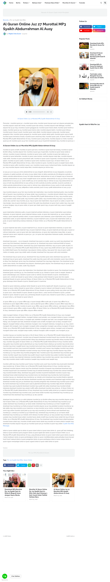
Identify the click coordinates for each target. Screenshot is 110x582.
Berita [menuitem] (18, 3)
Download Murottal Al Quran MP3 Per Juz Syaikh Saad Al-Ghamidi (97, 86)
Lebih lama (70, 536)
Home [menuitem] (11, 3)
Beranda (5, 20)
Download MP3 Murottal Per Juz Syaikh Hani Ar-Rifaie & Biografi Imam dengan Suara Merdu (13, 492)
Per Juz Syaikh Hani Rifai (18, 20)
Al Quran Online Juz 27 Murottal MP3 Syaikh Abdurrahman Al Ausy (39, 118)
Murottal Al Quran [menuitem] (69, 3)
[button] (101, 3)
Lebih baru (7, 536)
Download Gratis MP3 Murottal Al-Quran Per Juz (97, 45)
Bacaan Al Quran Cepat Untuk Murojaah (55, 12)
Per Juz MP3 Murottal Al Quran (38, 453)
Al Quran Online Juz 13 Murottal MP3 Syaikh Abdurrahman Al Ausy (61, 491)
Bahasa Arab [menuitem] (36, 3)
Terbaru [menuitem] (25, 3)
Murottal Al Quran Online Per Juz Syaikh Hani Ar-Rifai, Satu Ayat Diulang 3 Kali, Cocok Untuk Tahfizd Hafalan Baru (38, 493)
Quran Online (28, 460)
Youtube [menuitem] (82, 3)
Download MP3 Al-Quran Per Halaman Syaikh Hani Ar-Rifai (96, 66)
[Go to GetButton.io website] (5, 580)
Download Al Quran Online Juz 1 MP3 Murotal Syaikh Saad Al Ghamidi (97, 55)
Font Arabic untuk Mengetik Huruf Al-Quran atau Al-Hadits (97, 75)
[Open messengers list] (4, 576)
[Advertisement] (39, 51)
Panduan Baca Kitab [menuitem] (52, 3)
